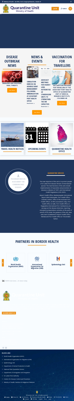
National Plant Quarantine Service (14, 369)
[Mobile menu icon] (70, 8)
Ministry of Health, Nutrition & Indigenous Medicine (19, 382)
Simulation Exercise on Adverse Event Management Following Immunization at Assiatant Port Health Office (32, 91)
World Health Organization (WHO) (14, 356)
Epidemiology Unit (9, 363)
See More (12, 90)
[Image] (16, 259)
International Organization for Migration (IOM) (18, 359)
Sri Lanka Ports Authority (11, 376)
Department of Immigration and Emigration (17, 372)
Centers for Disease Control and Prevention (17, 379)
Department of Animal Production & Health (17, 366)
